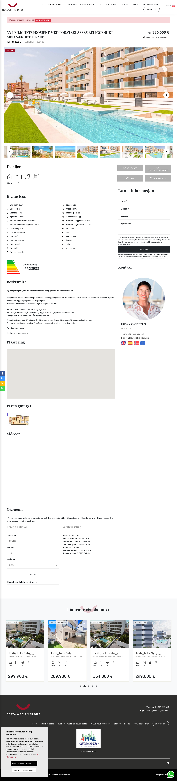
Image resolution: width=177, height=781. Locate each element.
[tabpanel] (25, 652)
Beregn (32, 575)
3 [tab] (88, 686)
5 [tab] (96, 686)
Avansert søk (43, 20)
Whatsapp (130, 168)
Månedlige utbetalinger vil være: (22, 582)
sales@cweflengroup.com (154, 710)
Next (168, 95)
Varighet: (11, 559)
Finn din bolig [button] (54, 4)
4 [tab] (92, 686)
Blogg (136, 4)
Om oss (125, 4)
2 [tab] (84, 686)
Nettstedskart (64, 775)
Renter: (10, 547)
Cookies (55, 775)
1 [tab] (80, 686)
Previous (9, 95)
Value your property (108, 4)
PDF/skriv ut (158, 178)
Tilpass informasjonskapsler (24, 770)
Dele (130, 178)
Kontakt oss (152, 9)
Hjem (41, 4)
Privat (48, 775)
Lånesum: (11, 535)
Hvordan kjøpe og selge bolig (80, 4)
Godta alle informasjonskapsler (24, 763)
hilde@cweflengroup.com (135, 338)
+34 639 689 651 (132, 334)
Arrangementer (150, 4)
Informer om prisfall (156, 37)
